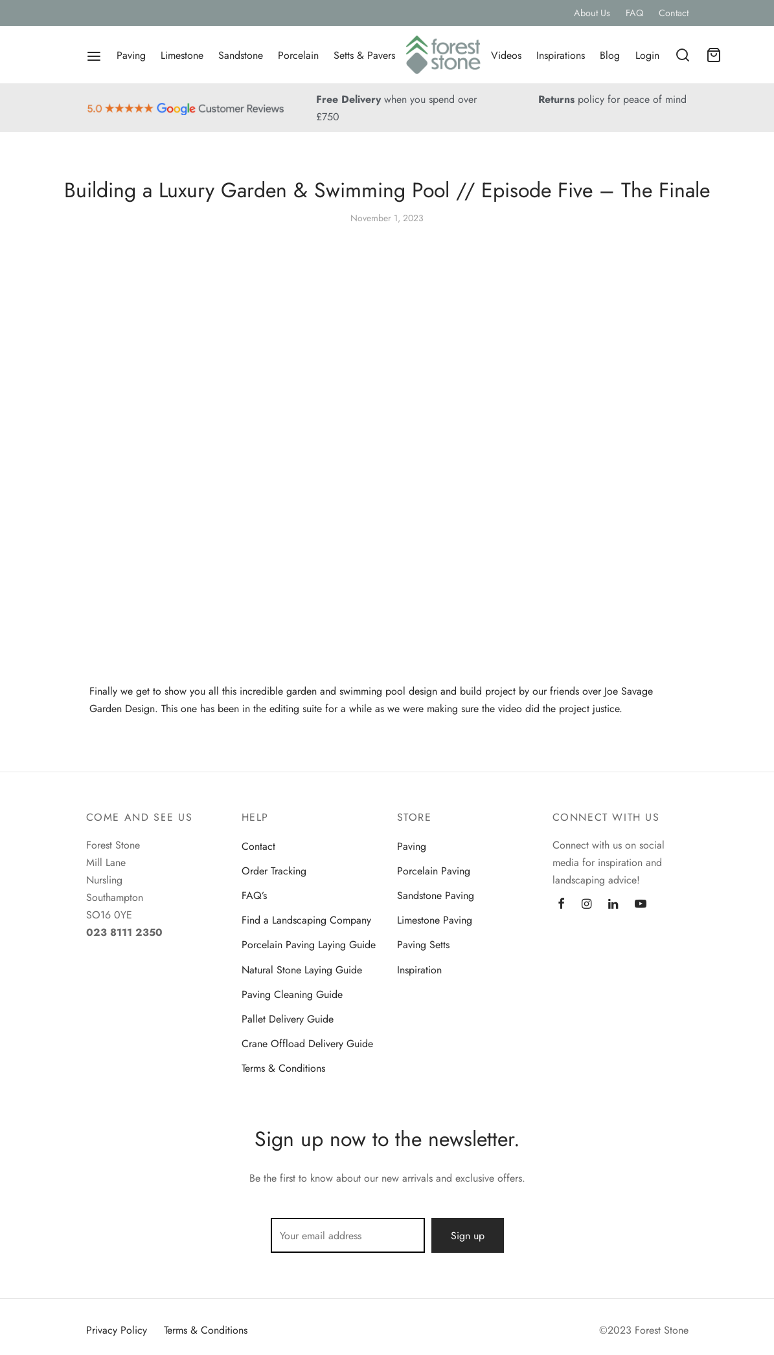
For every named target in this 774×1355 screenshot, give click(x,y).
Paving (131, 55)
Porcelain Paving (433, 870)
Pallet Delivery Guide (288, 1019)
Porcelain (298, 55)
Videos (506, 55)
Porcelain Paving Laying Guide (309, 944)
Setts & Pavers (364, 55)
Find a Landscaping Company (306, 920)
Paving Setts (423, 944)
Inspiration (419, 969)
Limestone (182, 55)
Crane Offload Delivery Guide (307, 1043)
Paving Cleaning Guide (292, 994)
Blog (610, 55)
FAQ (634, 12)
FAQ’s (254, 895)
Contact (674, 12)
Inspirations (560, 55)
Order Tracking (274, 870)
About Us (592, 12)
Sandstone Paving (435, 895)
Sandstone (240, 55)
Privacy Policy (116, 1330)
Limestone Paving (434, 920)
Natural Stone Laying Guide (302, 969)
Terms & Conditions (283, 1068)
